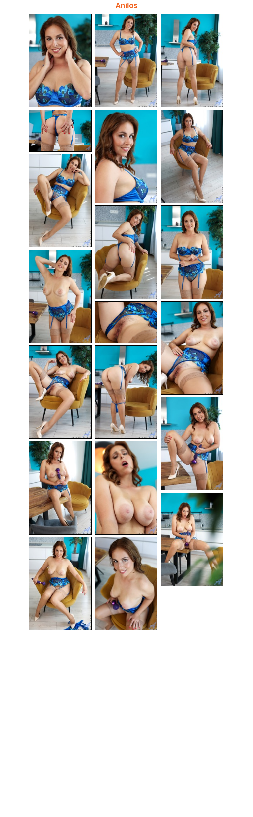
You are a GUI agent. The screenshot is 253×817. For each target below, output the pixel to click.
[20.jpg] (126, 583)
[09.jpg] (192, 252)
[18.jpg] (192, 539)
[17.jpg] (126, 488)
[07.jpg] (60, 200)
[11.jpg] (126, 322)
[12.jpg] (192, 348)
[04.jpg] (60, 131)
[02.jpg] (126, 60)
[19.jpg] (60, 583)
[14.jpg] (126, 392)
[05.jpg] (126, 156)
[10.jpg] (60, 296)
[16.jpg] (60, 488)
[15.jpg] (192, 443)
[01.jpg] (60, 60)
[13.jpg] (60, 392)
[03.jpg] (192, 60)
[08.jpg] (126, 252)
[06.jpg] (192, 156)
